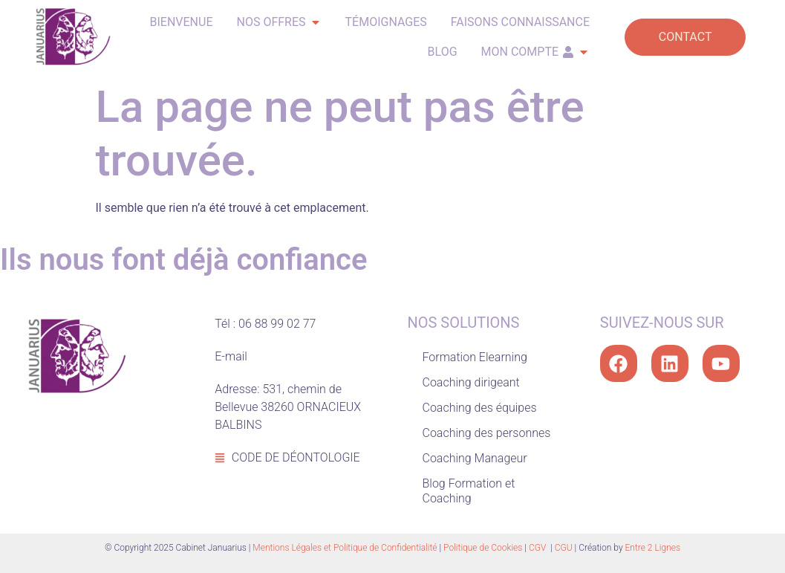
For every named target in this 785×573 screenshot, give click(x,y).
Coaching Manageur (475, 458)
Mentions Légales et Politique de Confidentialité (345, 548)
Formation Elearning (475, 357)
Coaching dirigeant (471, 382)
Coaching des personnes (487, 433)
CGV (538, 548)
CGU (564, 548)
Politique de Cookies (482, 548)
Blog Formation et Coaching (469, 490)
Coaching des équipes (480, 408)
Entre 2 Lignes (652, 548)
